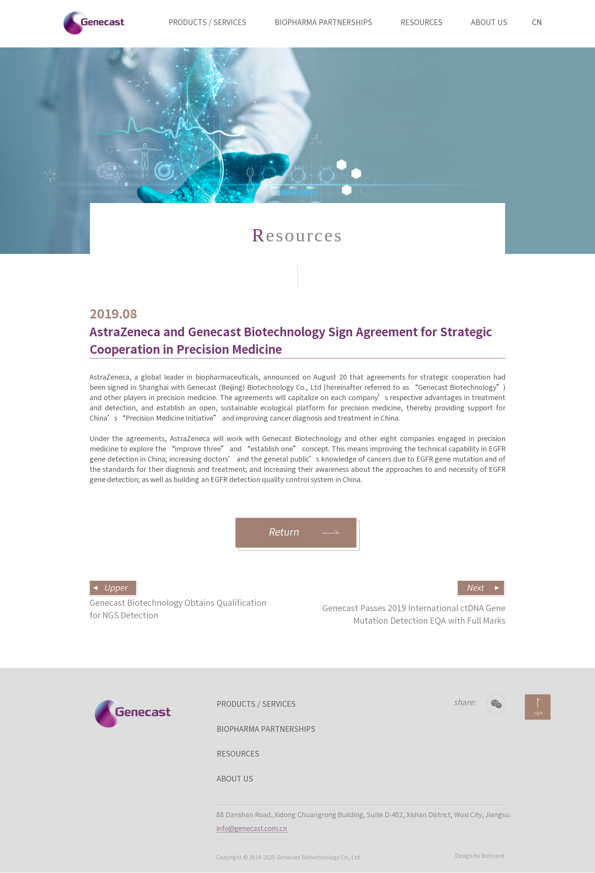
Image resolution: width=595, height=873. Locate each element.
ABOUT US (489, 22)
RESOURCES (421, 22)
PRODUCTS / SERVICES (207, 22)
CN (537, 16)
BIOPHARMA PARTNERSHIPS (323, 22)
